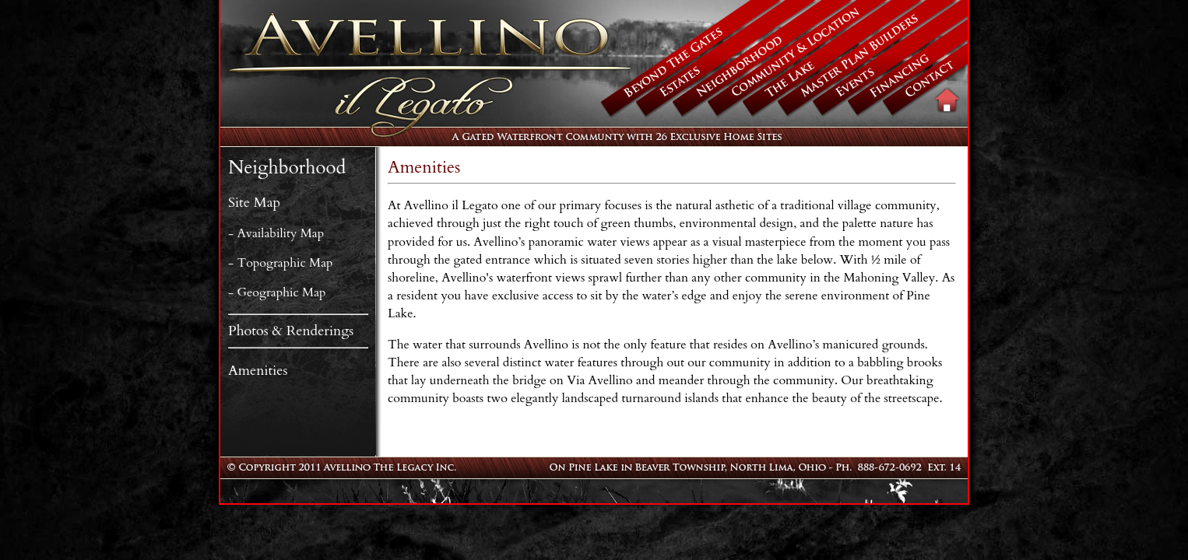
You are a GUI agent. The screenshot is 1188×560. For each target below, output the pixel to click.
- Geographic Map (277, 292)
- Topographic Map (280, 262)
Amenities (257, 370)
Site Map (254, 202)
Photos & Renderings (290, 331)
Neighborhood (287, 167)
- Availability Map (276, 233)
